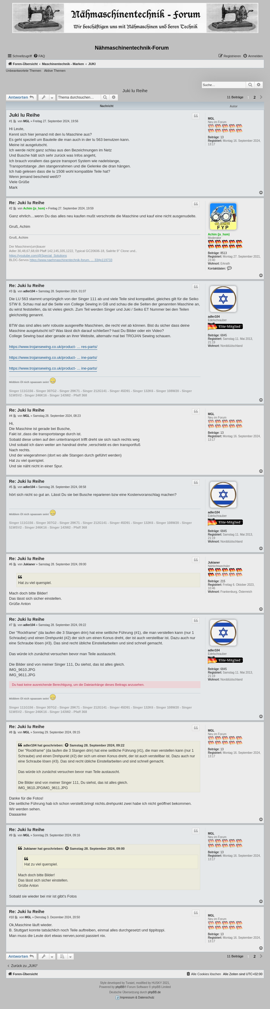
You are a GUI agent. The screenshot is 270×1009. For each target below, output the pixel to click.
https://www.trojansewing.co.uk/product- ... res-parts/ (53, 347)
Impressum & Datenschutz (135, 998)
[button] (261, 97)
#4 (10, 415)
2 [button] (255, 97)
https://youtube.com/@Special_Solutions (38, 255)
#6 (10, 564)
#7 (10, 625)
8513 (223, 253)
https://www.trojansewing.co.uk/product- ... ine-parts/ (53, 357)
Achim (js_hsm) (218, 234)
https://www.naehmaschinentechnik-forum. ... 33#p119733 (71, 260)
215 (222, 581)
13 (222, 137)
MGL (211, 118)
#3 (10, 291)
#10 (11, 917)
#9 (10, 835)
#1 (10, 121)
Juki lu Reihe (135, 90)
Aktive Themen (54, 70)
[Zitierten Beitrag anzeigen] (67, 745)
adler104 (214, 316)
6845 (223, 335)
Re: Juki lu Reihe (26, 202)
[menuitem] (39, 56)
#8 (10, 732)
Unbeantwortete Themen (23, 70)
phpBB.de (154, 992)
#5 (10, 487)
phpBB (119, 987)
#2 (10, 208)
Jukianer (214, 562)
